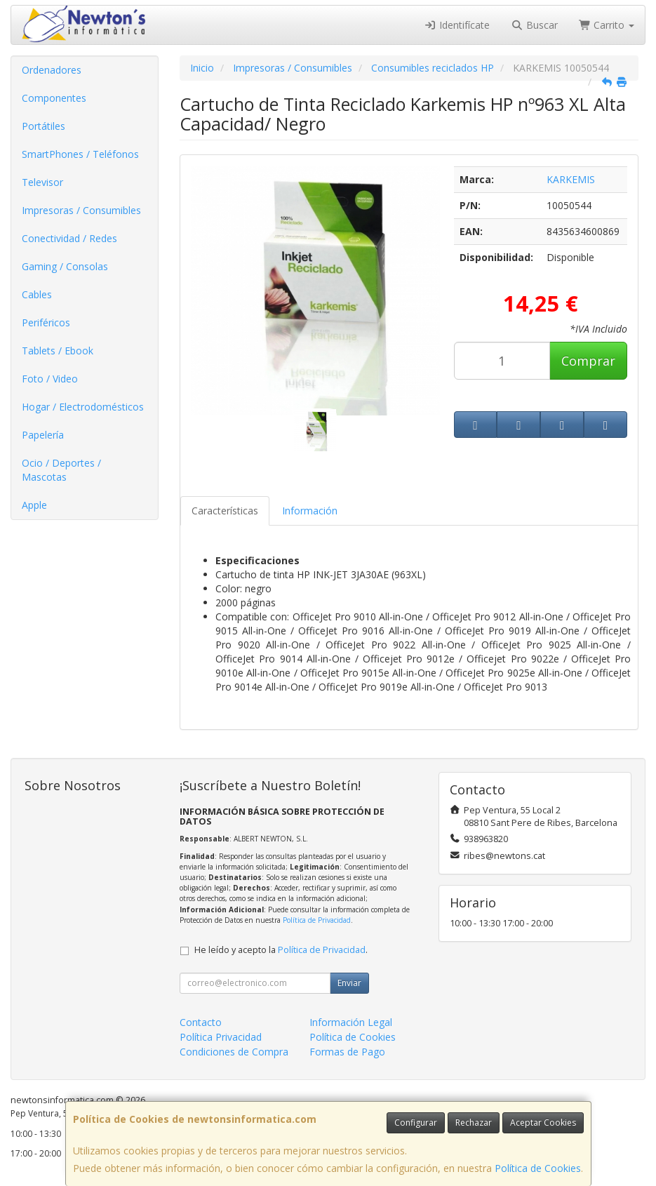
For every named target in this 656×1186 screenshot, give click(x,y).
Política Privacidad (221, 1037)
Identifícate (457, 25)
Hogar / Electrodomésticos (83, 406)
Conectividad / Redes (69, 238)
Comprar (588, 360)
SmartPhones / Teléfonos (80, 154)
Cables (37, 294)
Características (225, 510)
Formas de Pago (347, 1051)
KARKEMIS (571, 179)
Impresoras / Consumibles (81, 210)
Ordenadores (51, 69)
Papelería (43, 434)
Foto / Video (50, 378)
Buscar (534, 25)
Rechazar (473, 1122)
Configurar (415, 1122)
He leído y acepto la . (281, 950)
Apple (34, 505)
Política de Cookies (538, 1168)
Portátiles (43, 126)
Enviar (349, 983)
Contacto (201, 1022)
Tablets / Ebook (57, 350)
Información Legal (350, 1022)
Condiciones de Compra (234, 1051)
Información (309, 510)
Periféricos (46, 322)
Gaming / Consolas (65, 266)
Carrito (607, 25)
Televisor (42, 182)
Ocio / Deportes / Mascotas (61, 470)
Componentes (54, 98)
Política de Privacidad (317, 920)
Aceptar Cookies (543, 1122)
